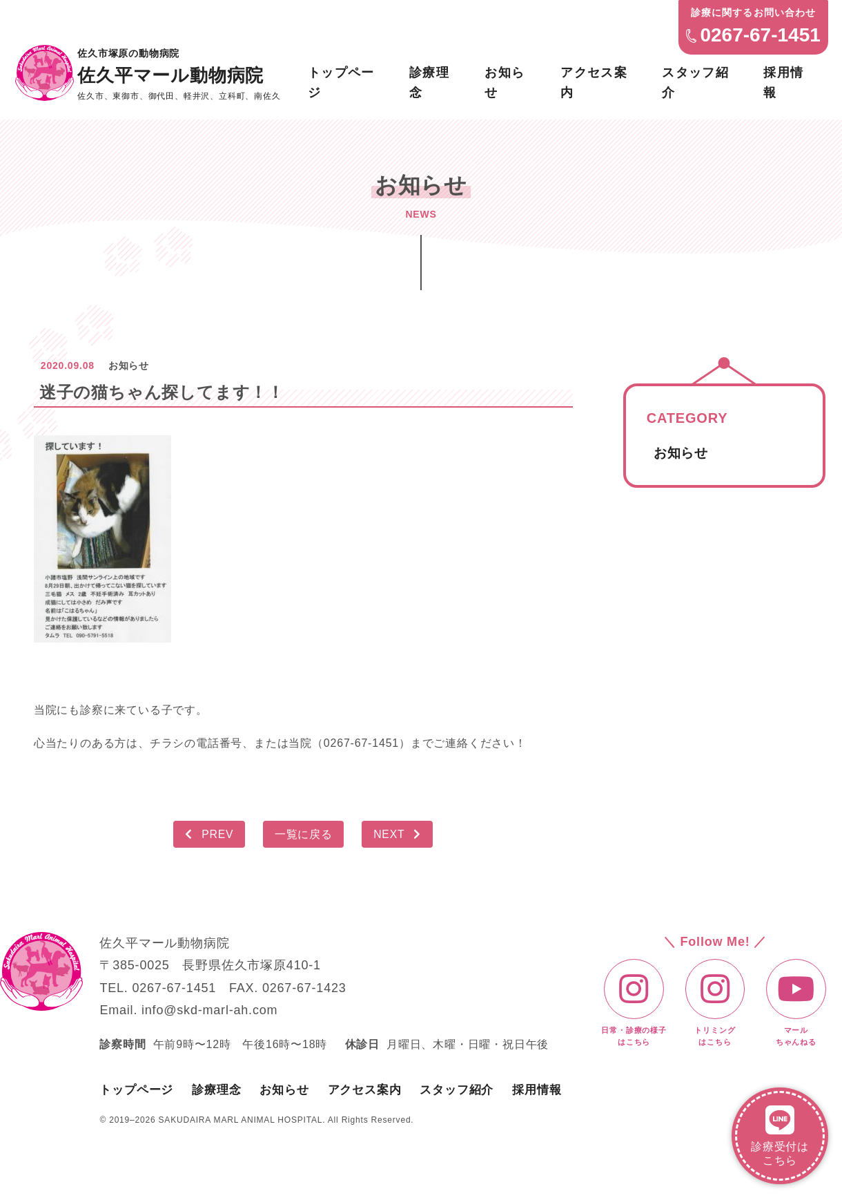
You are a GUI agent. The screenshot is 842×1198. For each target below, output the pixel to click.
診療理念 (429, 81)
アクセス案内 (594, 81)
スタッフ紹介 (696, 81)
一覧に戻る (304, 833)
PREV (207, 833)
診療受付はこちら (780, 1135)
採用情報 (785, 81)
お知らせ (505, 81)
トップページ (340, 81)
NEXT (399, 833)
